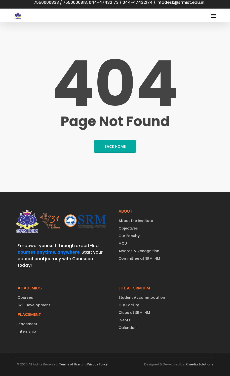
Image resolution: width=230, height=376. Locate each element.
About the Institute (136, 220)
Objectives (128, 228)
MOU (123, 243)
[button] (213, 15)
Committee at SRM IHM (139, 258)
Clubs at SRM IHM (134, 312)
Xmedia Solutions (199, 364)
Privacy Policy (97, 364)
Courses (25, 297)
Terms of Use (69, 364)
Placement (27, 323)
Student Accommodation (142, 297)
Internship (27, 331)
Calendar (127, 327)
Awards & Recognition (139, 250)
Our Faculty (129, 235)
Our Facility (129, 305)
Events (124, 320)
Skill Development (34, 305)
